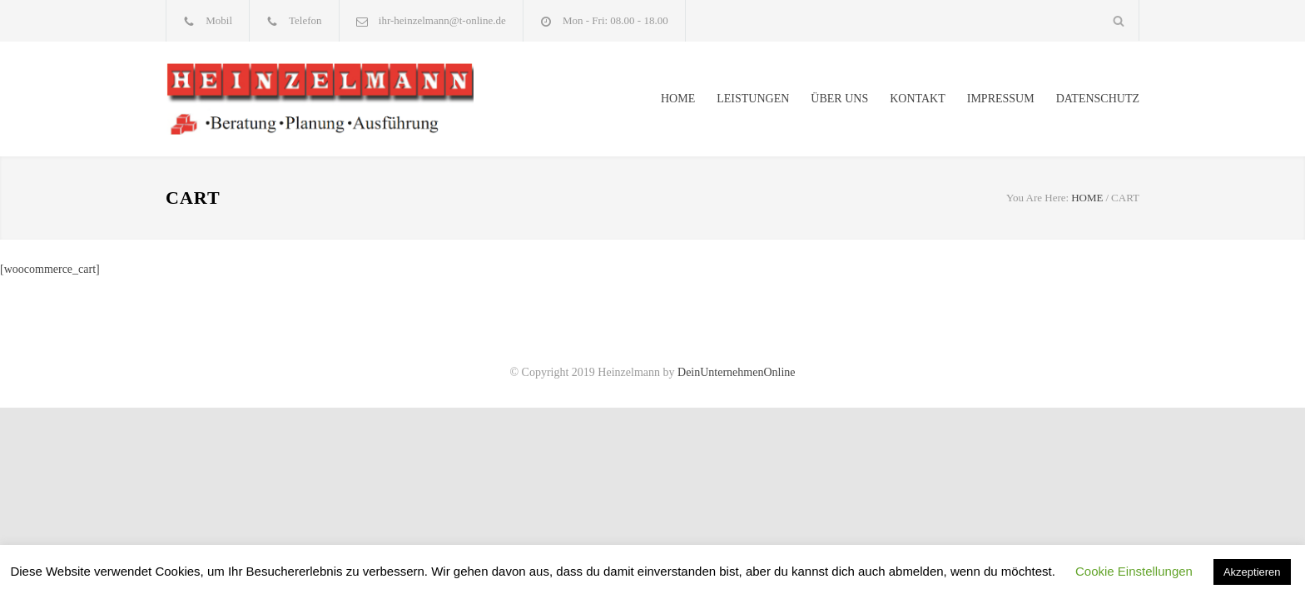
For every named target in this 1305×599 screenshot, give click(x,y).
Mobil (219, 20)
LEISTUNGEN (753, 98)
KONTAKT (917, 98)
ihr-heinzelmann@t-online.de (442, 20)
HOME (678, 98)
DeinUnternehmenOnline (736, 372)
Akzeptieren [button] (1252, 572)
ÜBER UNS (839, 98)
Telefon (305, 20)
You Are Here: (1037, 197)
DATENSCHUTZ (1097, 98)
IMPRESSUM (1001, 98)
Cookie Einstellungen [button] (1134, 571)
